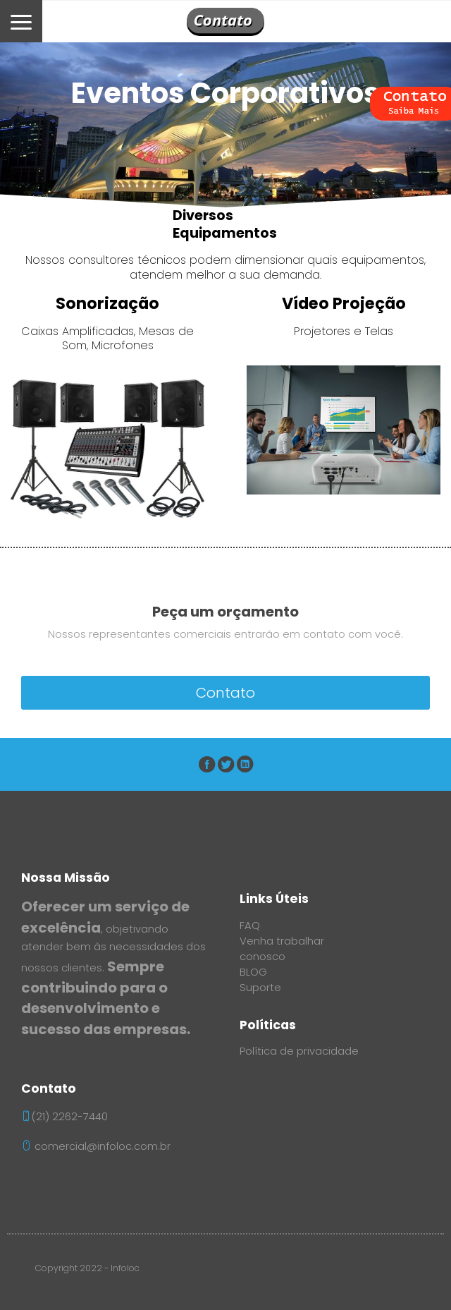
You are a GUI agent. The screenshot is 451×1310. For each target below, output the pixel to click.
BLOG (253, 972)
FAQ (250, 925)
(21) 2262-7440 (70, 1117)
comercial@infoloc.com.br (96, 1146)
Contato (225, 693)
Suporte (260, 988)
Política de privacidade (299, 1051)
